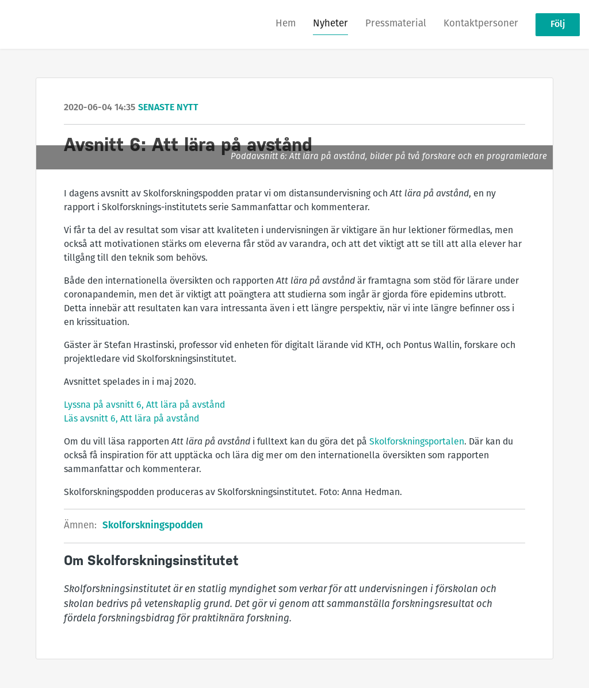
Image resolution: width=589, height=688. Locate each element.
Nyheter (330, 24)
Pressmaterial (395, 24)
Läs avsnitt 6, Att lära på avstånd (131, 419)
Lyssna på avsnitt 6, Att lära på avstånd (144, 405)
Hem (286, 24)
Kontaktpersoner (480, 24)
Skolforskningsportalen (416, 442)
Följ (557, 24)
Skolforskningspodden (152, 526)
